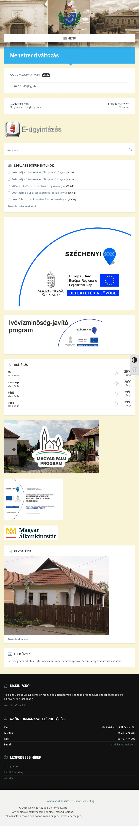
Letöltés (46, 75)
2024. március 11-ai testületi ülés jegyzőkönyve (40, 192)
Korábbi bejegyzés (118, 103)
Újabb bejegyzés (19, 103)
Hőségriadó (11, 766)
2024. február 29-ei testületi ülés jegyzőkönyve (39, 199)
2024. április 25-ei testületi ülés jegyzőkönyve (39, 186)
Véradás (124, 107)
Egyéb (32, 86)
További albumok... (19, 639)
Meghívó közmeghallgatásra (26, 107)
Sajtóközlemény (13, 772)
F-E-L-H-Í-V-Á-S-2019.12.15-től (25, 75)
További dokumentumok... (23, 206)
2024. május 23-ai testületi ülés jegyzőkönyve (38, 179)
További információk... (17, 705)
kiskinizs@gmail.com (123, 744)
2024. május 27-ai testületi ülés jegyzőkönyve (38, 172)
